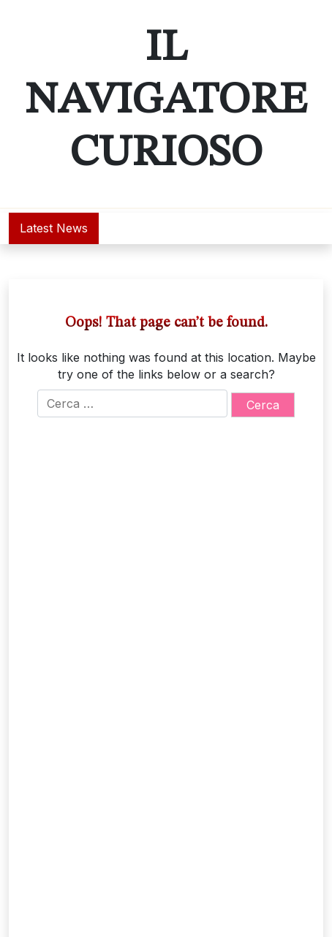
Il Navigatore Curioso (166, 100)
